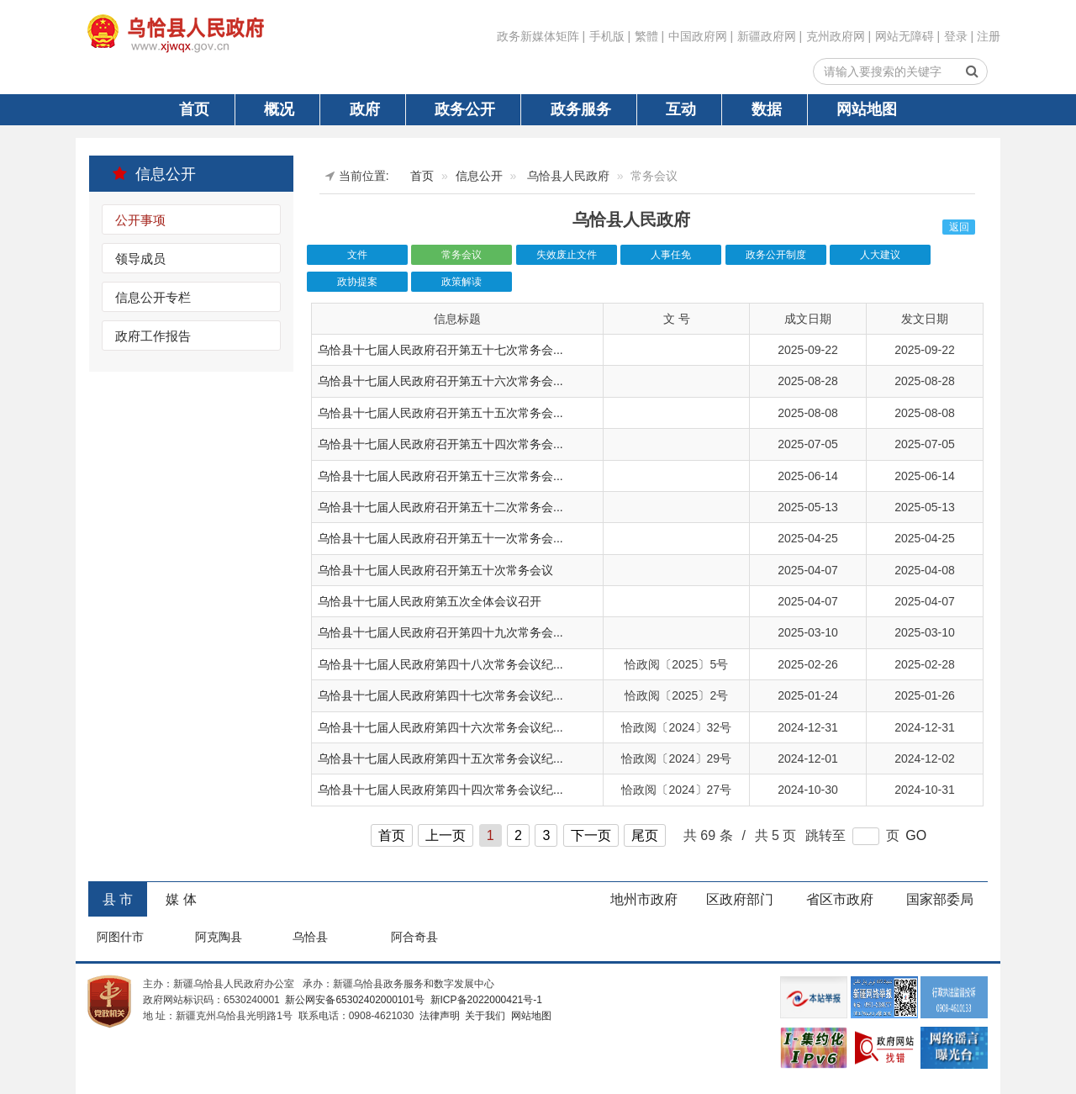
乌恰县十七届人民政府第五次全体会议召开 (429, 601)
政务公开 (465, 109)
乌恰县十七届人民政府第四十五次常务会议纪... (440, 758)
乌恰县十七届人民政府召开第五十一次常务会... (440, 538)
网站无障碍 (904, 36)
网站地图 (866, 109)
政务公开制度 (776, 255)
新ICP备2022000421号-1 (484, 1000)
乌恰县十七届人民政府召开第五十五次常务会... (440, 413)
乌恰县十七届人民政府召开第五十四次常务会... (440, 444)
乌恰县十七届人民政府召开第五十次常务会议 (435, 570)
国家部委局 (939, 899)
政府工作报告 (153, 336)
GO (915, 835)
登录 (956, 36)
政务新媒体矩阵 (538, 36)
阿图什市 (120, 936)
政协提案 (357, 282)
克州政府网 (835, 36)
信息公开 (154, 173)
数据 (767, 109)
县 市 (118, 899)
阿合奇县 (414, 936)
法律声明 (437, 1016)
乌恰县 (310, 936)
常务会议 (461, 255)
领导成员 (140, 258)
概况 (279, 109)
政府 (365, 109)
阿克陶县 (218, 936)
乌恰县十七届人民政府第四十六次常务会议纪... (440, 727)
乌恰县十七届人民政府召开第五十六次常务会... (440, 381)
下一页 (591, 835)
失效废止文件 (566, 255)
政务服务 (581, 109)
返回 (959, 227)
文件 (357, 255)
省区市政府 (839, 899)
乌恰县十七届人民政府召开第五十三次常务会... (440, 476)
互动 (681, 109)
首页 (194, 109)
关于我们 (483, 1016)
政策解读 (461, 282)
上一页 (445, 835)
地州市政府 (644, 899)
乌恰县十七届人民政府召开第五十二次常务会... (440, 507)
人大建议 (880, 255)
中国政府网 (697, 36)
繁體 (646, 36)
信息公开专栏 (153, 297)
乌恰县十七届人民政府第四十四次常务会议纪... (440, 789)
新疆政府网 (766, 36)
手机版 (607, 36)
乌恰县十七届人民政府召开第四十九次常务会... (440, 632)
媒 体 (181, 899)
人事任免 (671, 255)
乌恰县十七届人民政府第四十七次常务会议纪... (440, 695)
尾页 (644, 835)
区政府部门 (739, 899)
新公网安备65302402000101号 (353, 1000)
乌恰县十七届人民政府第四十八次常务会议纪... (440, 664)
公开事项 (140, 220)
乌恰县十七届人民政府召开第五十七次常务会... (440, 350)
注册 (988, 36)
